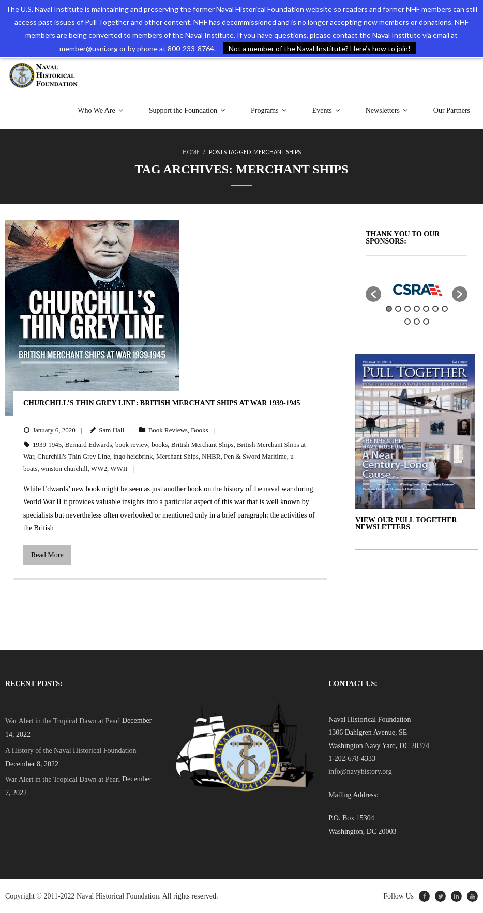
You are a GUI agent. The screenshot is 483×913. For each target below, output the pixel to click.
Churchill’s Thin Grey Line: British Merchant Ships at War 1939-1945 (161, 403)
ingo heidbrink (133, 456)
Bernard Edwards (88, 444)
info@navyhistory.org (360, 771)
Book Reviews (168, 430)
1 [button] (389, 309)
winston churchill (64, 469)
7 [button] (445, 309)
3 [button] (407, 309)
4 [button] (417, 309)
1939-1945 (47, 444)
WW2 (99, 469)
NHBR (211, 456)
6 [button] (435, 309)
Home (191, 151)
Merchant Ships (177, 456)
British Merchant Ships (202, 444)
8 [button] (407, 321)
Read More (47, 555)
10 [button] (426, 321)
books (160, 444)
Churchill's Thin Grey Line (73, 456)
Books (199, 430)
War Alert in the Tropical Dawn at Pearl (62, 721)
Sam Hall (111, 430)
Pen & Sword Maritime (255, 456)
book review (131, 444)
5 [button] (426, 309)
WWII (118, 469)
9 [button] (417, 321)
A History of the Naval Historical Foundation (71, 750)
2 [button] (398, 309)
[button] (373, 294)
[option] (416, 289)
